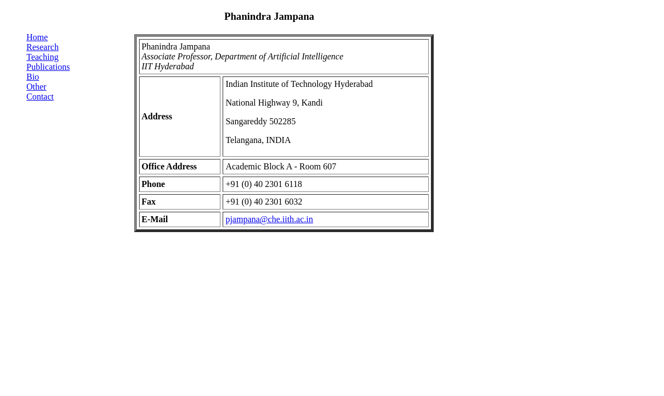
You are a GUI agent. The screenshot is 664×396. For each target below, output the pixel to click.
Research (42, 47)
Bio (32, 76)
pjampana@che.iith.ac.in (269, 219)
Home (37, 37)
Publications (48, 67)
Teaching (42, 57)
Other (36, 86)
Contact (40, 96)
